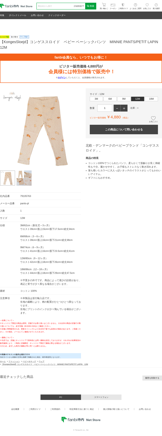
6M (110, 99)
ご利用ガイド (35, 409)
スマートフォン (101, 397)
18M (151, 99)
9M (124, 99)
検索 (90, 6)
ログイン (62, 77)
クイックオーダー (57, 15)
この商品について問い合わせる (124, 129)
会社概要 (15, 409)
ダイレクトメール (17, 15)
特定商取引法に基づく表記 (82, 409)
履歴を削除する (152, 378)
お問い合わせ (37, 15)
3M (96, 99)
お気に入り (153, 122)
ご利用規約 (55, 409)
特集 (2, 15)
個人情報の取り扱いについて (116, 409)
